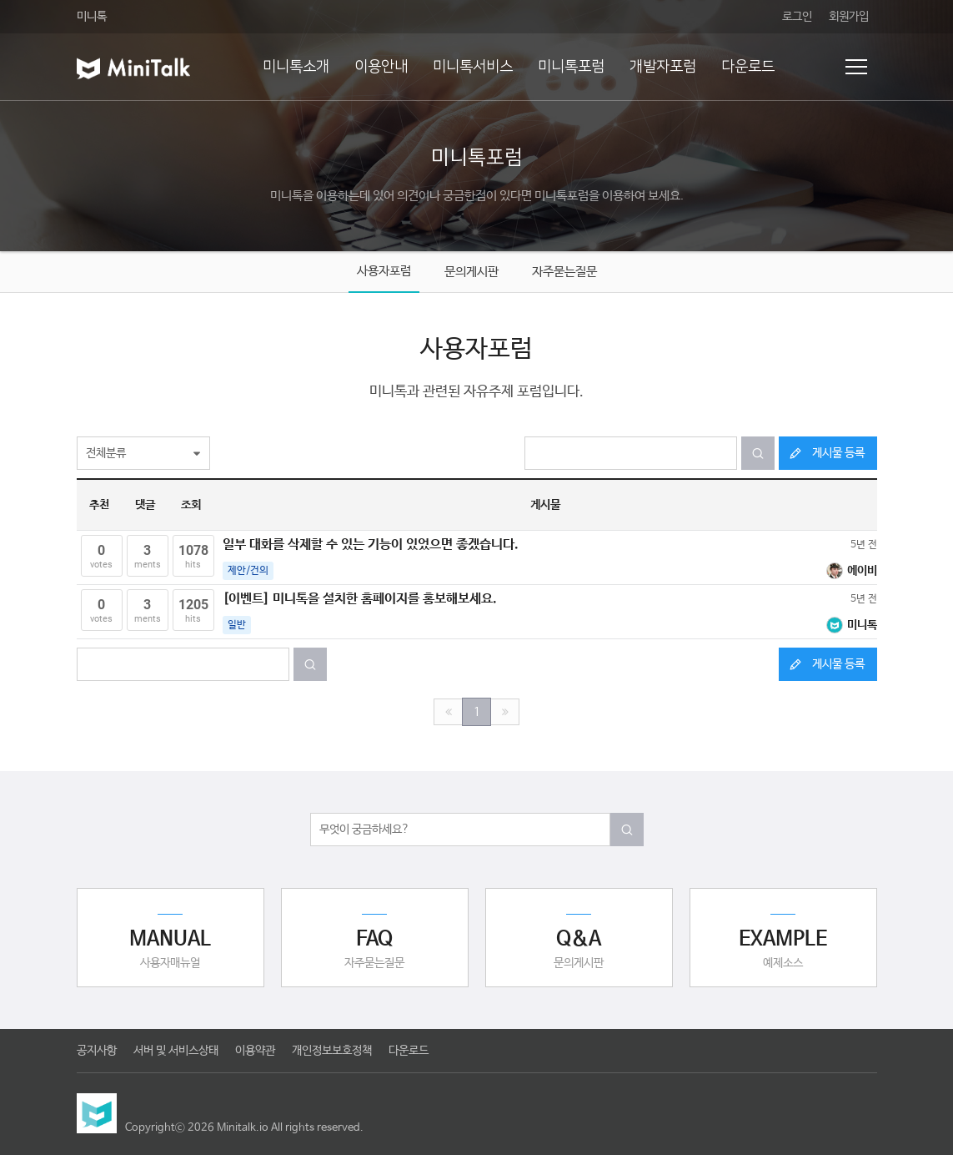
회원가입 (849, 16)
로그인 (797, 16)
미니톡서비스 (473, 66)
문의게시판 (471, 272)
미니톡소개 (296, 66)
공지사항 (97, 1050)
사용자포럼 (384, 271)
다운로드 (748, 66)
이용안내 (381, 66)
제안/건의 (248, 571)
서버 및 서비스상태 (175, 1050)
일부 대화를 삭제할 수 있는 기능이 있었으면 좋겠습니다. (371, 544)
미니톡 (92, 16)
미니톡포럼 (571, 66)
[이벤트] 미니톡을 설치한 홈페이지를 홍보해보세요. (360, 599)
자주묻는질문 (564, 272)
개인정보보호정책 (332, 1050)
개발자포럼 (662, 66)
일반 (237, 625)
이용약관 (255, 1050)
